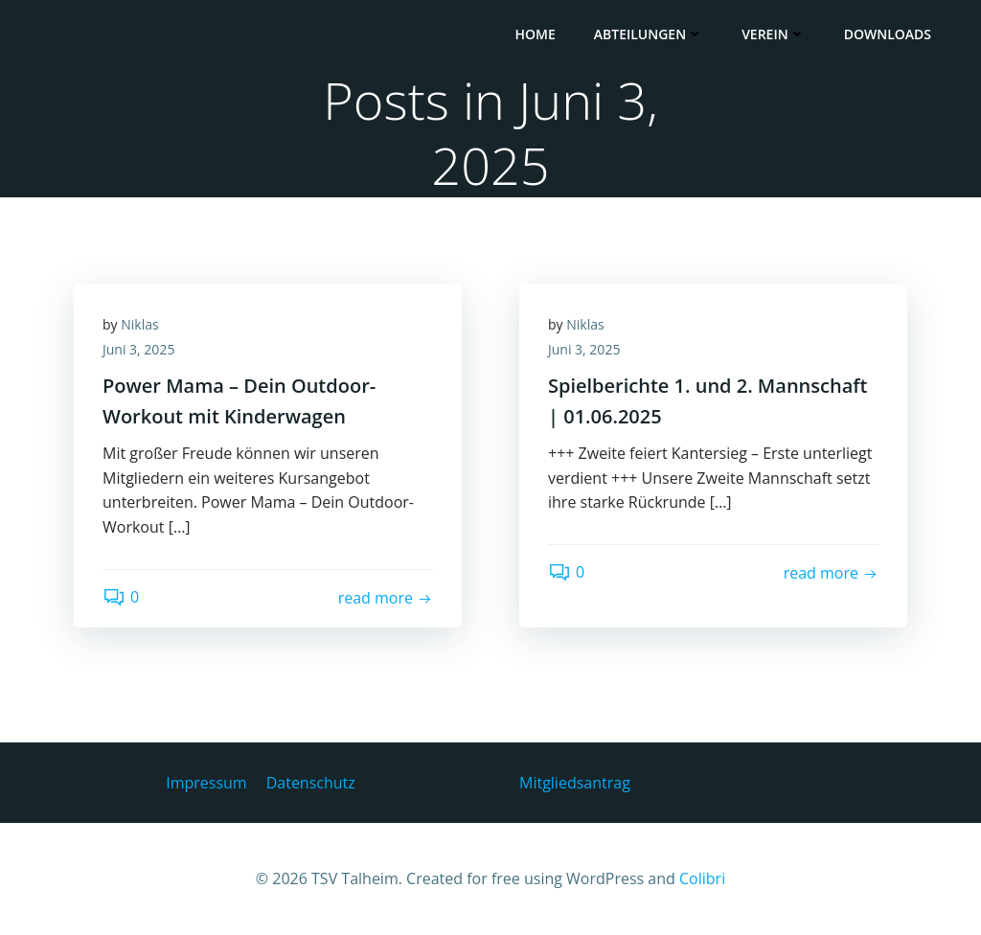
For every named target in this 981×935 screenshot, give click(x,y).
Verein (773, 34)
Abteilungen (648, 34)
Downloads (887, 34)
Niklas (139, 324)
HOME (534, 34)
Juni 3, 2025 (138, 349)
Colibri (702, 878)
